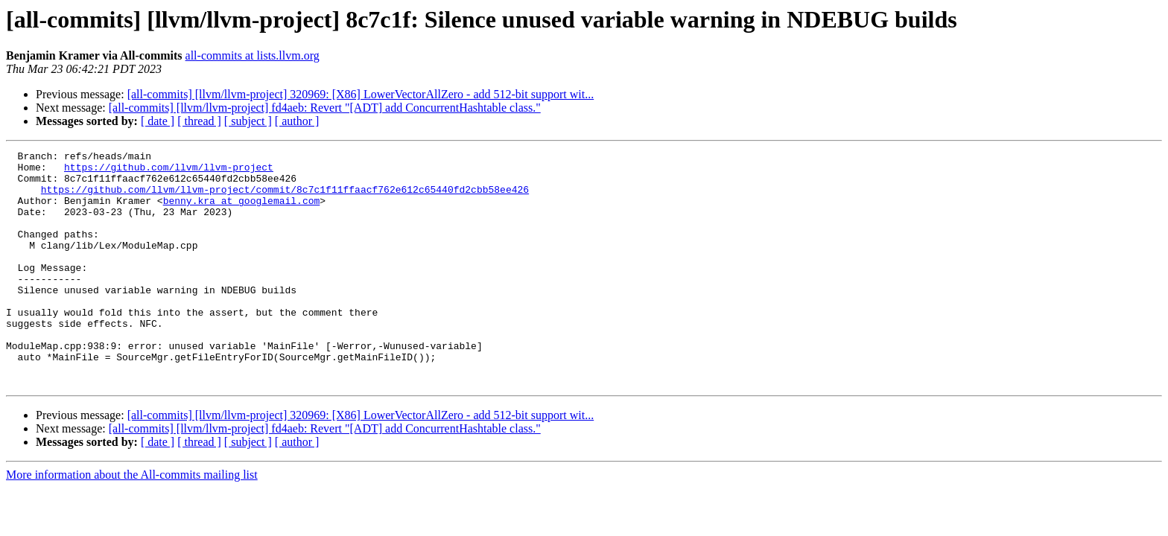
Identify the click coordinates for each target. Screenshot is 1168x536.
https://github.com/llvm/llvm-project (168, 171)
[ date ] (157, 121)
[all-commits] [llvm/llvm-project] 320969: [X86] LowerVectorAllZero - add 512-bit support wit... (360, 94)
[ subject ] (248, 121)
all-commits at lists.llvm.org (252, 55)
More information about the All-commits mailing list (132, 521)
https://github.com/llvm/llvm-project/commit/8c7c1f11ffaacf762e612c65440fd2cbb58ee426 (285, 198)
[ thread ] (199, 121)
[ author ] (297, 121)
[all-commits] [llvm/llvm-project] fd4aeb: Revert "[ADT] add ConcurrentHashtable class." (325, 107)
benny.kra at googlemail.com (241, 211)
